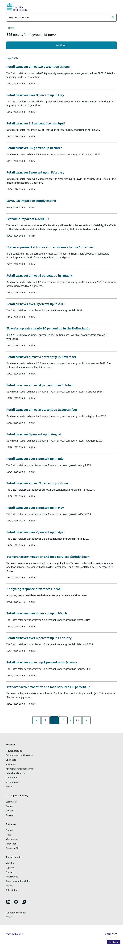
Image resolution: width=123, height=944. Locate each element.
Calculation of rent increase (19, 755)
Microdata (11, 764)
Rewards (10, 815)
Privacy (9, 811)
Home (11, 28)
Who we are (12, 839)
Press (8, 835)
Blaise (9, 787)
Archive (9, 886)
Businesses (11, 802)
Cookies (9, 872)
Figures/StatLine (14, 751)
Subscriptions (12, 890)
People (9, 806)
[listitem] (8, 901)
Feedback (113, 942)
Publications (12, 778)
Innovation (11, 844)
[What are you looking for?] (61, 18)
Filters (61, 45)
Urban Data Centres (15, 773)
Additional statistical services (20, 769)
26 (79, 720)
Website (10, 863)
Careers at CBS (13, 848)
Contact (9, 830)
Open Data (11, 760)
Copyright (10, 868)
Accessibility (12, 877)
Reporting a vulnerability (18, 881)
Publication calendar (16, 913)
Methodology (12, 782)
